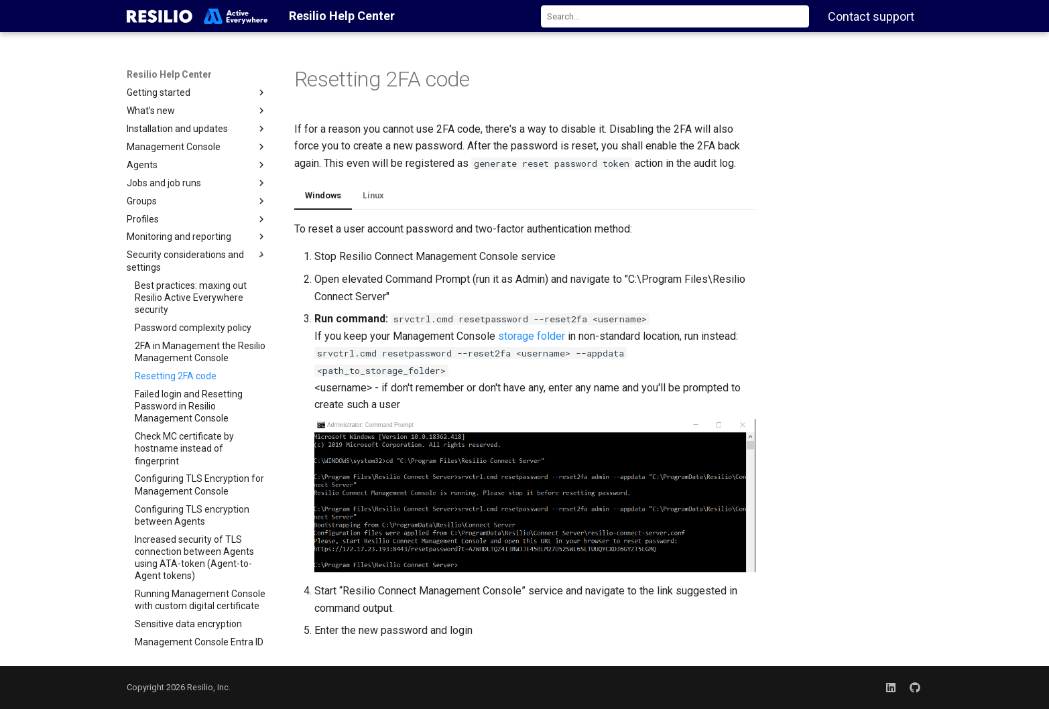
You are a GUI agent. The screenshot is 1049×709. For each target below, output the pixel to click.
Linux (373, 195)
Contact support (871, 16)
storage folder (531, 336)
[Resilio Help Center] (197, 16)
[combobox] (675, 16)
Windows (323, 195)
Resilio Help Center (169, 74)
